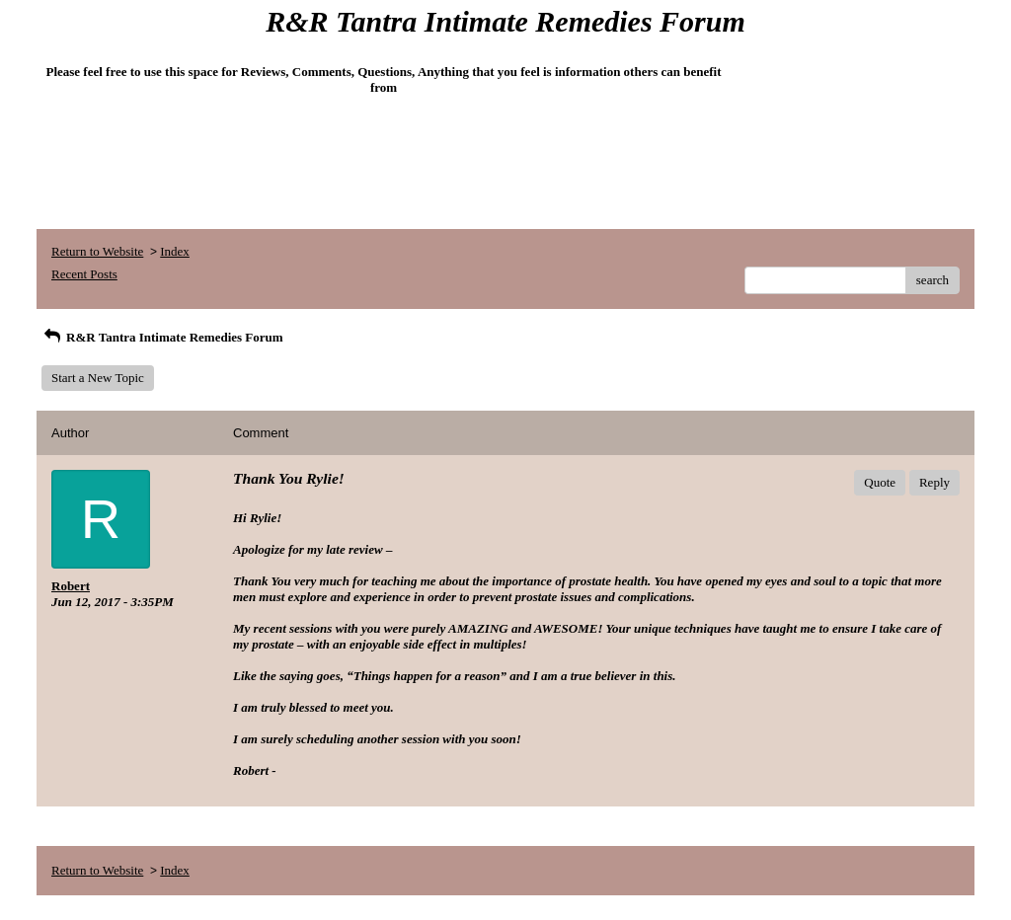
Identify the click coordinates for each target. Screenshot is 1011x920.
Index (175, 251)
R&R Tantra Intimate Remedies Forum (162, 337)
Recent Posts (84, 274)
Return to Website (97, 251)
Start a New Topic (97, 377)
